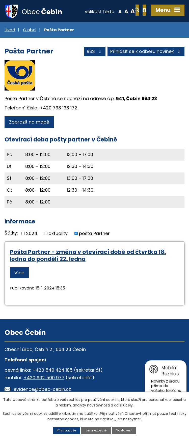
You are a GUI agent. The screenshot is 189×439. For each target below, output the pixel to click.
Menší (103, 11)
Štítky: (11, 233)
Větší (116, 11)
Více (19, 273)
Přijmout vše (66, 430)
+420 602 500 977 (43, 378)
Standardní (109, 11)
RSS (94, 52)
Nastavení (124, 430)
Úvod (10, 30)
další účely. (123, 405)
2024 (31, 233)
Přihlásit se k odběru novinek (146, 52)
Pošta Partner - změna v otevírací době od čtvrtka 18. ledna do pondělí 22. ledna (88, 255)
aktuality (58, 233)
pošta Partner (94, 233)
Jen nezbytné (96, 430)
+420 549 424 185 (52, 370)
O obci (29, 30)
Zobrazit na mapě (29, 122)
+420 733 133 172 (58, 108)
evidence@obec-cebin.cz (42, 389)
